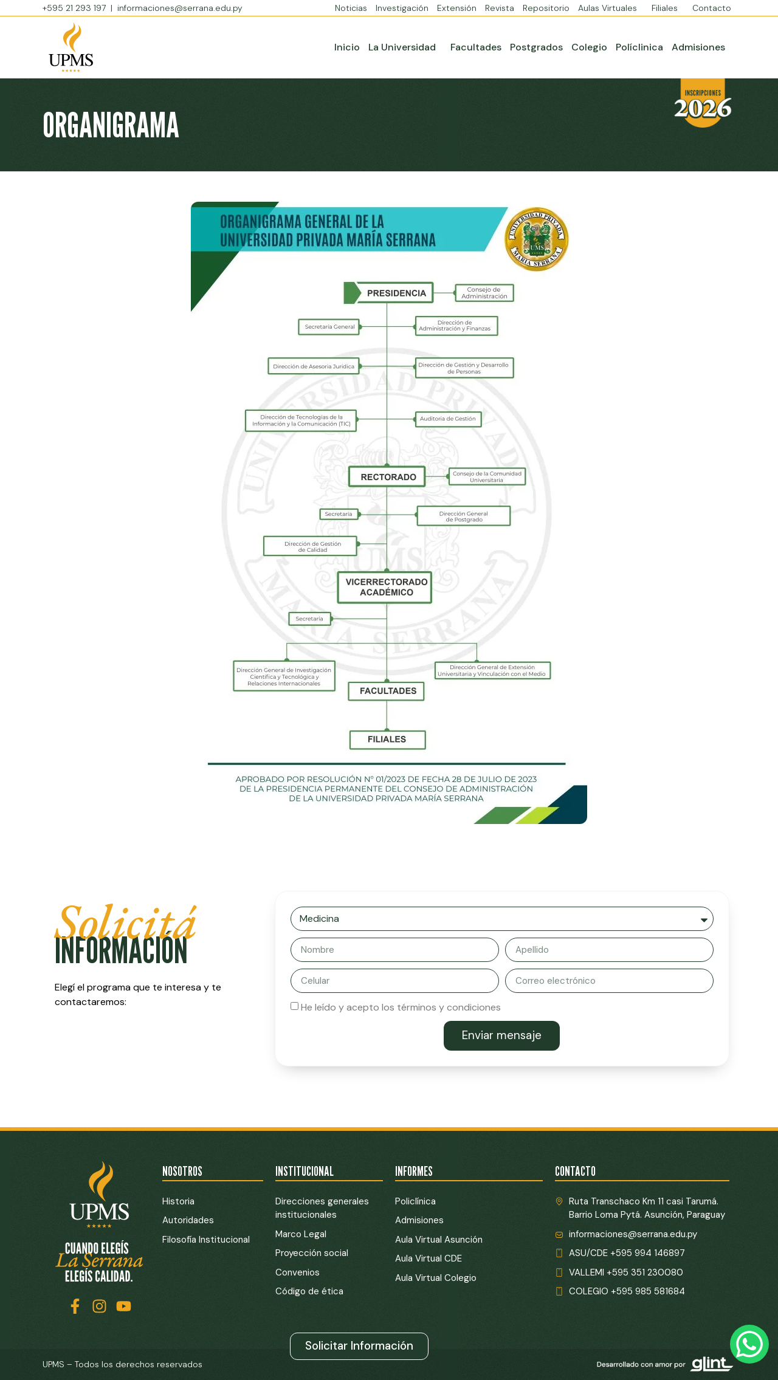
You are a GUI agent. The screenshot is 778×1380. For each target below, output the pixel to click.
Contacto (711, 7)
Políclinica (639, 47)
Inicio (347, 47)
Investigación (402, 7)
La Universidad (405, 47)
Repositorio (546, 7)
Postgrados (536, 47)
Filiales (668, 8)
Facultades (475, 47)
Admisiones (698, 47)
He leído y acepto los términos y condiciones (401, 1007)
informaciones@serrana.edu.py (180, 7)
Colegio (589, 47)
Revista (499, 7)
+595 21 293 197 (75, 7)
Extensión (457, 7)
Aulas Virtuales (610, 8)
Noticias (351, 7)
